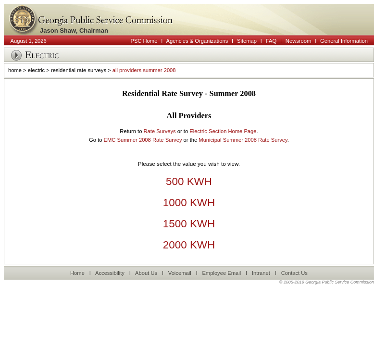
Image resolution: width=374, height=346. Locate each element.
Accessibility (110, 273)
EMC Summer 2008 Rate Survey (143, 140)
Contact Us (294, 273)
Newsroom (298, 41)
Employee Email (221, 273)
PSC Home (143, 41)
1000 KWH (189, 203)
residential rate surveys (78, 70)
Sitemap (247, 41)
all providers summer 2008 (144, 70)
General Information (344, 41)
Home (77, 273)
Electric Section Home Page (222, 131)
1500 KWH (189, 224)
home (15, 70)
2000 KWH (189, 245)
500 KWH (189, 181)
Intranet (261, 273)
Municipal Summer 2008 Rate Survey (243, 140)
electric (36, 70)
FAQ (271, 41)
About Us (146, 273)
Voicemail (179, 273)
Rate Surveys (159, 131)
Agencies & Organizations (197, 41)
